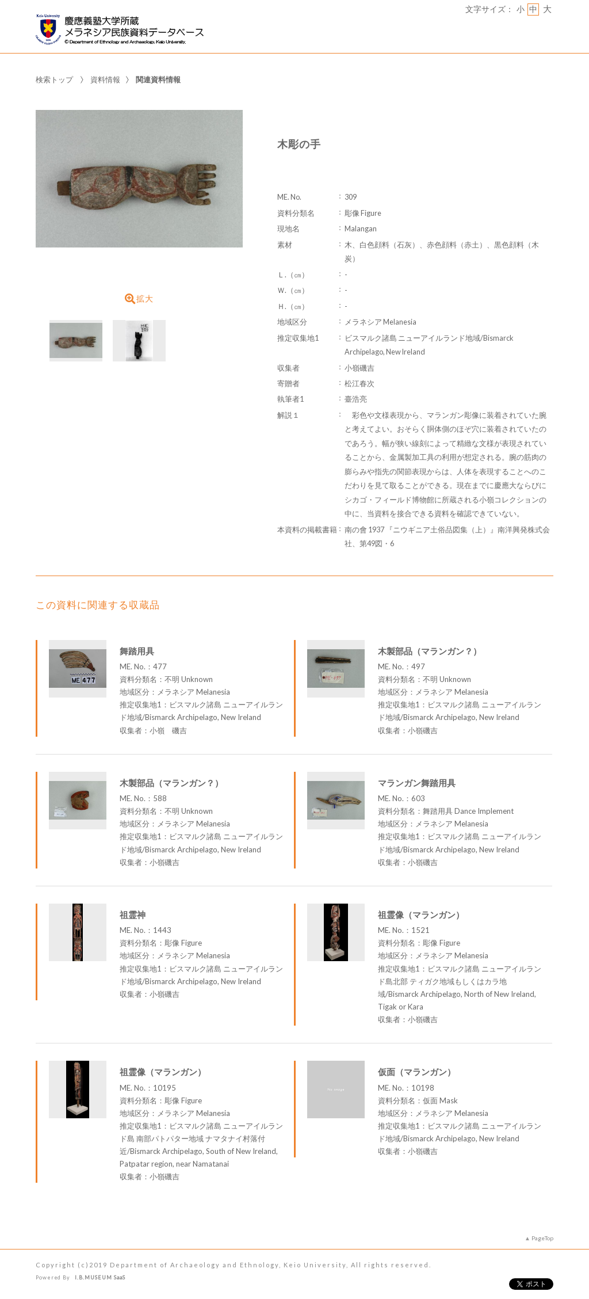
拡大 (139, 299)
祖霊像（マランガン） (421, 914)
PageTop (542, 1238)
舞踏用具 (137, 651)
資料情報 (105, 79)
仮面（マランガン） (417, 1071)
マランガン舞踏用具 (417, 783)
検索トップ (54, 79)
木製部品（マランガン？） (429, 651)
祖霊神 (133, 914)
